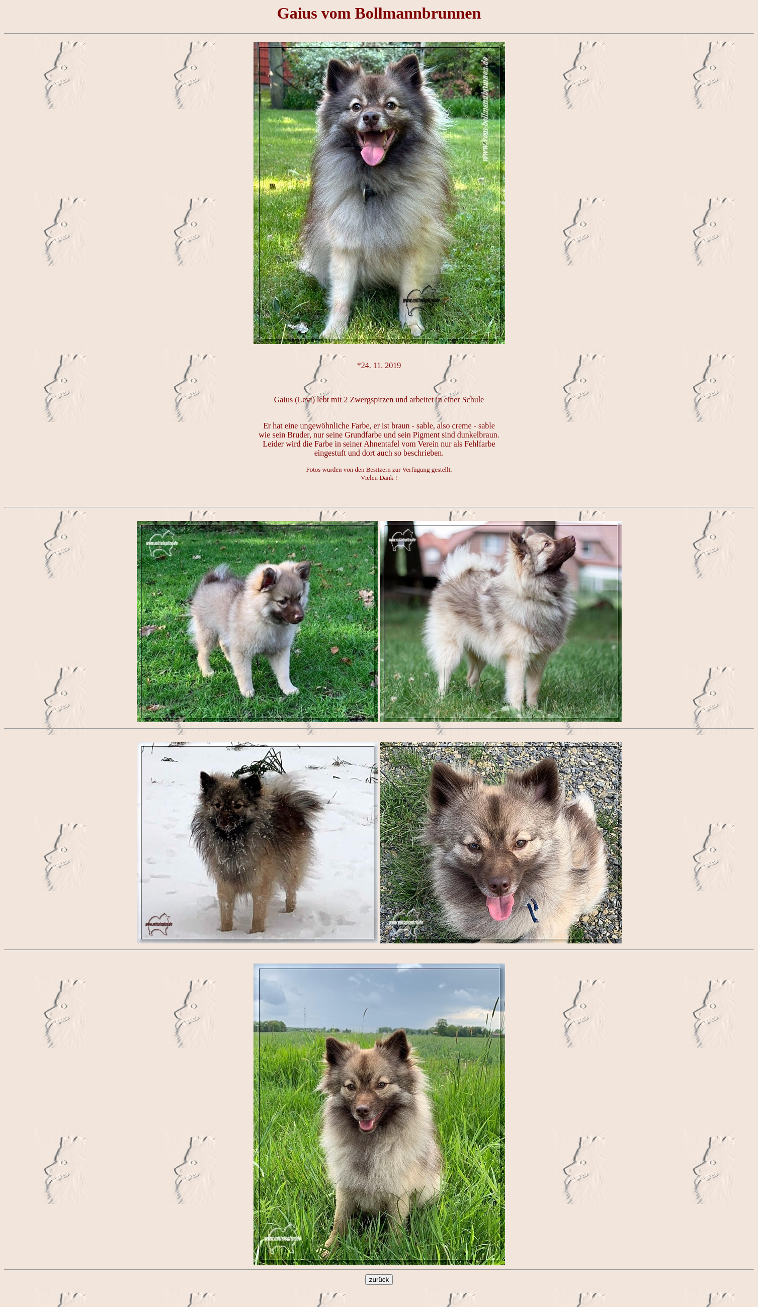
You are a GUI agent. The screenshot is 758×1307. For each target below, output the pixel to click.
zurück (379, 1279)
